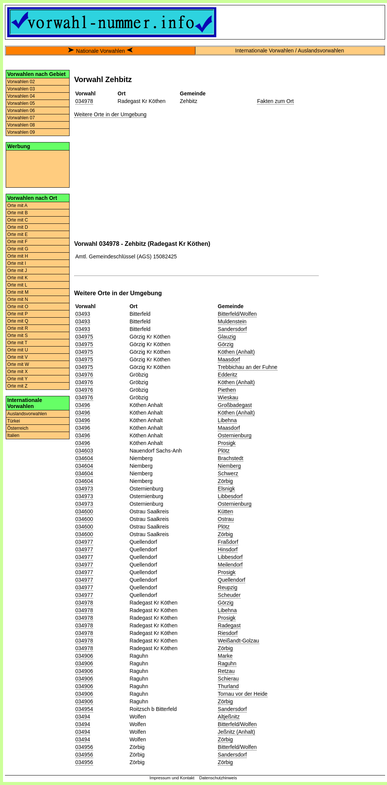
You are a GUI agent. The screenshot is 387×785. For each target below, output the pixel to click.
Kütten (225, 511)
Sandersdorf (232, 329)
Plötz (224, 451)
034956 (84, 747)
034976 (84, 375)
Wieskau (228, 397)
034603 (84, 451)
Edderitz (227, 375)
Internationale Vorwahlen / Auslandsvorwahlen (289, 50)
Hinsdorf (228, 549)
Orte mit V (17, 357)
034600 (84, 511)
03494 (82, 717)
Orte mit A (17, 205)
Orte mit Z (17, 386)
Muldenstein (232, 321)
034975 (84, 337)
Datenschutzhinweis (218, 778)
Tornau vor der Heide (243, 694)
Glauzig (227, 337)
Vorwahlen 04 (21, 96)
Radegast (229, 625)
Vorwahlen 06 (21, 110)
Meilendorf (230, 565)
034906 (84, 656)
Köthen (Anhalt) (236, 352)
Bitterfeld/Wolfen (237, 314)
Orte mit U (17, 350)
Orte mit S (17, 335)
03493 (82, 314)
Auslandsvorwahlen (27, 413)
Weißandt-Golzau (238, 641)
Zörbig (225, 481)
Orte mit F (17, 241)
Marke (225, 656)
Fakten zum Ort (275, 101)
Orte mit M (18, 292)
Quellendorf (231, 580)
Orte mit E (17, 234)
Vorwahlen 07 (21, 117)
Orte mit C (17, 220)
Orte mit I (16, 263)
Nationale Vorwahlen (100, 51)
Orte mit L (17, 285)
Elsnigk (226, 489)
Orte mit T (17, 342)
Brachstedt (230, 458)
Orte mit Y (17, 378)
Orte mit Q (17, 321)
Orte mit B (17, 212)
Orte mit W (18, 364)
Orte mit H (17, 256)
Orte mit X (17, 371)
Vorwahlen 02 (21, 81)
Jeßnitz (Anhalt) (236, 732)
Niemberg (229, 466)
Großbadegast (235, 405)
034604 (84, 458)
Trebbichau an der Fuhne (248, 367)
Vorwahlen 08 (21, 125)
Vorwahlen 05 (21, 103)
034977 (84, 542)
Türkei (13, 421)
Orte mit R (17, 328)
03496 (82, 405)
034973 (84, 489)
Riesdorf (228, 633)
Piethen (227, 390)
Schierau (228, 679)
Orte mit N (17, 299)
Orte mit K (17, 277)
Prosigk (227, 443)
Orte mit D (17, 227)
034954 (84, 709)
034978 (84, 101)
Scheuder (229, 595)
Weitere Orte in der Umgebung (110, 114)
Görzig (225, 344)
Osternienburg (235, 435)
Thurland (228, 686)
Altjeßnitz (229, 717)
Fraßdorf (228, 542)
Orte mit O (17, 306)
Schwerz (228, 473)
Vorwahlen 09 (21, 132)
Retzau (226, 671)
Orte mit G (17, 249)
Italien (13, 435)
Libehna (227, 420)
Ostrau (226, 519)
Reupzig (227, 587)
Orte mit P (17, 314)
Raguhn (227, 663)
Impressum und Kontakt (171, 778)
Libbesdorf (230, 496)
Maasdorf (229, 359)
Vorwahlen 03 (21, 89)
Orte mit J (17, 270)
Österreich (17, 428)
